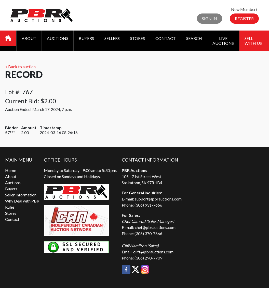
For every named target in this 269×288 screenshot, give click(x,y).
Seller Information (20, 194)
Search (194, 38)
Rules (10, 207)
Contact (165, 38)
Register (244, 18)
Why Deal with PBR (22, 200)
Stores (137, 38)
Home (10, 170)
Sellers (112, 38)
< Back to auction (20, 66)
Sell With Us (253, 41)
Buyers (86, 38)
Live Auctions (223, 41)
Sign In (209, 18)
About (29, 38)
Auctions (57, 38)
